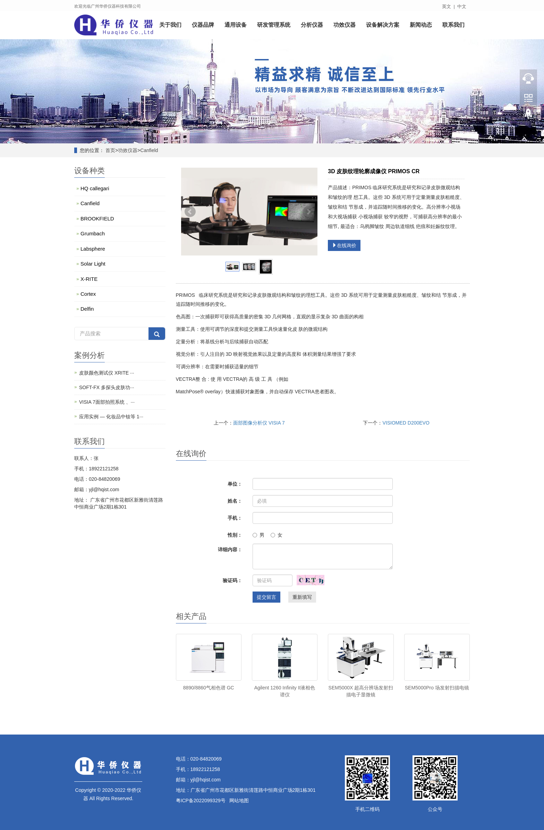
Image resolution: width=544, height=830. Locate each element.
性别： (235, 535)
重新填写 (302, 597)
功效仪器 (344, 25)
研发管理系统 (273, 25)
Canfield (149, 150)
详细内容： (230, 549)
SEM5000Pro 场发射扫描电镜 (437, 687)
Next (308, 211)
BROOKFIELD (97, 218)
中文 (461, 6)
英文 (446, 6)
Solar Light (92, 264)
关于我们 (170, 25)
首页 (110, 150)
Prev (190, 211)
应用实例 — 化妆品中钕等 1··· (111, 416)
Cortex (88, 294)
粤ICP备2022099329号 (201, 800)
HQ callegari (94, 188)
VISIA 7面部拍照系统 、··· (107, 402)
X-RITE (88, 279)
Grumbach (92, 233)
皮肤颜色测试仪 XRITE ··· (106, 373)
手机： (235, 518)
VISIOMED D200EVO (405, 423)
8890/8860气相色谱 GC (208, 687)
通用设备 (235, 25)
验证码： (232, 580)
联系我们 (453, 25)
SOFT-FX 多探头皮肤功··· (106, 387)
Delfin (87, 309)
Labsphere (92, 249)
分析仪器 (312, 25)
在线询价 (344, 245)
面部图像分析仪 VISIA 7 (259, 423)
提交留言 (266, 597)
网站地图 (239, 800)
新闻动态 (421, 25)
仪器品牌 (203, 25)
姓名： (235, 501)
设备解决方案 (382, 25)
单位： (235, 484)
